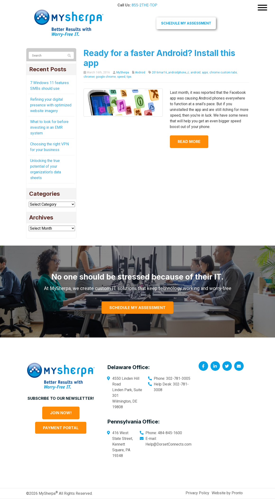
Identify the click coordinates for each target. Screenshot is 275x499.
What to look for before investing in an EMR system (49, 127)
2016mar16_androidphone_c (170, 72)
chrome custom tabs (223, 72)
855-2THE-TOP (144, 5)
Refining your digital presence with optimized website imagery (50, 105)
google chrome (106, 76)
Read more (190, 141)
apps (205, 72)
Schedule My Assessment (186, 23)
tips (129, 76)
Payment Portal (61, 427)
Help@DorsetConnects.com (168, 444)
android (195, 72)
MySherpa (122, 72)
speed (121, 76)
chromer (89, 76)
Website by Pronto (227, 493)
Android (140, 72)
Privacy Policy (197, 493)
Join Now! (61, 412)
